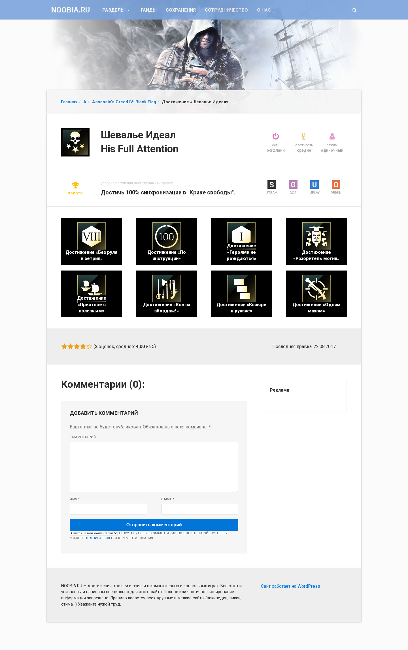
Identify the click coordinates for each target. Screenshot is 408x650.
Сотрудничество (226, 10)
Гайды (149, 10)
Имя (75, 499)
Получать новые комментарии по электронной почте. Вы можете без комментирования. (149, 535)
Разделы (114, 10)
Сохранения (181, 10)
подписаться (97, 538)
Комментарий (83, 437)
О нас (264, 10)
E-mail (168, 499)
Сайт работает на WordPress (290, 586)
